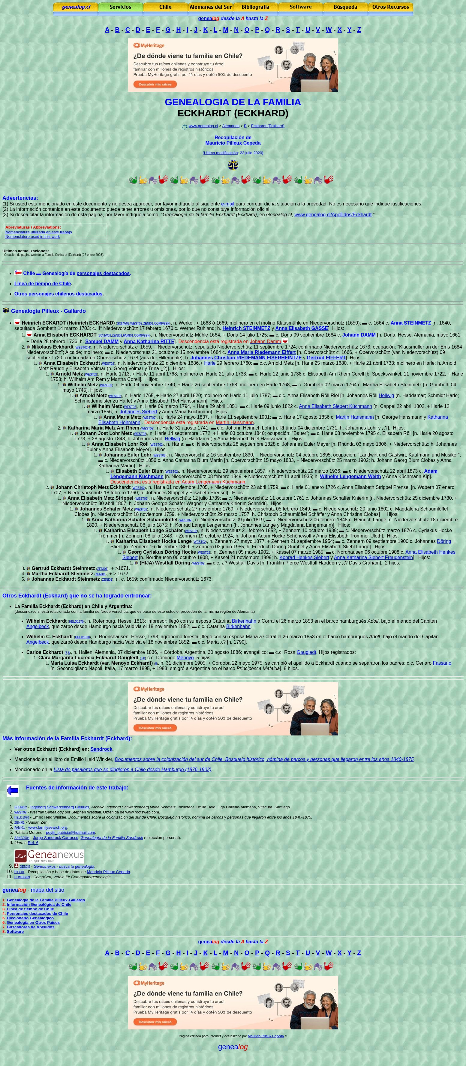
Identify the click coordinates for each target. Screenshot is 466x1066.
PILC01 (19, 872)
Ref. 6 (33, 842)
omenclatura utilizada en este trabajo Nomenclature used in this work (38, 234)
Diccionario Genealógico (30, 918)
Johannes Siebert (138, 411)
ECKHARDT (205, 113)
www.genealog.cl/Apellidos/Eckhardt (332, 214)
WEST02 (136, 323)
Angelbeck (37, 626)
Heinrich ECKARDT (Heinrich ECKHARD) (68, 322)
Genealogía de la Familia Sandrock (111, 837)
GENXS (25, 866)
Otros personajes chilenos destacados (58, 293)
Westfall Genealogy (47, 812)
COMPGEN (162, 323)
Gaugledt (306, 652)
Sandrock (101, 749)
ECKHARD (261, 113)
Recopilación (39, 872)
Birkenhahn (244, 621)
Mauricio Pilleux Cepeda (232, 142)
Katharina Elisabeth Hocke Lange (153, 541)
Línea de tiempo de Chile (42, 283)
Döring (444, 541)
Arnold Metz (93, 395)
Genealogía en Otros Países (33, 922)
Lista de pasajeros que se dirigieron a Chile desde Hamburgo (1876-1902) (133, 769)
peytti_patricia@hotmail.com (70, 832)
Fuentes (36, 788)
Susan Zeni (38, 822)
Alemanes (230, 126)
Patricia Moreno (28, 832)
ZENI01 (148, 323)
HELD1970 (76, 621)
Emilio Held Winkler (49, 817)
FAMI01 (128, 335)
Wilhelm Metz (107, 406)
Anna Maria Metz (122, 417)
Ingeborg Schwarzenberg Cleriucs (59, 807)
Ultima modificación (221, 153)
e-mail (227, 203)
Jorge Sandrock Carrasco (55, 837)
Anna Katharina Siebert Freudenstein (373, 557)
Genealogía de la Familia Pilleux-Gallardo (46, 900)
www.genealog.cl (203, 126)
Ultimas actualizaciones (24, 251)
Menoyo (185, 657)
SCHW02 (123, 323)
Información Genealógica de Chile (39, 904)
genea (208, 18)
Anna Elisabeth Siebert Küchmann (335, 406)
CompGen (42, 877)
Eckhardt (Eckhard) (267, 126)
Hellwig (386, 395)
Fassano (442, 663)
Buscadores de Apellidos (31, 927)
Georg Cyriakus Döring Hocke (162, 552)
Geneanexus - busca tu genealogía (64, 866)
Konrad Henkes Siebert (304, 557)
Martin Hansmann (355, 417)
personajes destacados (103, 273)
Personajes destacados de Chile (37, 913)
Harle (209, 363)
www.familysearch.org (47, 827)
